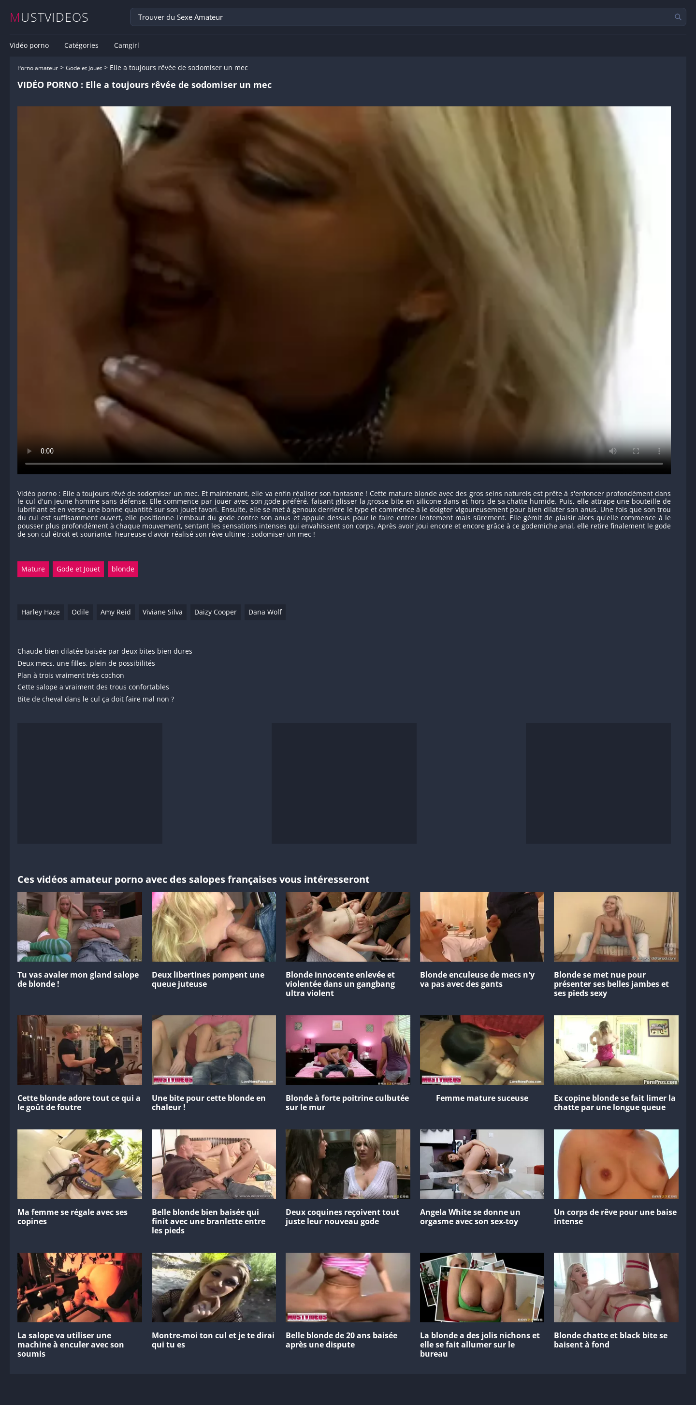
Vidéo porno (29, 45)
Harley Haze (40, 611)
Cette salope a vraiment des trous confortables (93, 687)
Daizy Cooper (215, 611)
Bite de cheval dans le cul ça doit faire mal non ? (95, 699)
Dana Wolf (265, 611)
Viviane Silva (163, 611)
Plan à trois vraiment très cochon (70, 676)
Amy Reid (116, 611)
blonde (123, 568)
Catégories (81, 45)
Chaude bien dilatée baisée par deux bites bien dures (104, 651)
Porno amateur (37, 68)
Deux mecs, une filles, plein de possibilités (86, 663)
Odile (80, 611)
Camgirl (126, 45)
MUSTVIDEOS (49, 17)
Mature (33, 568)
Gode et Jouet (84, 68)
